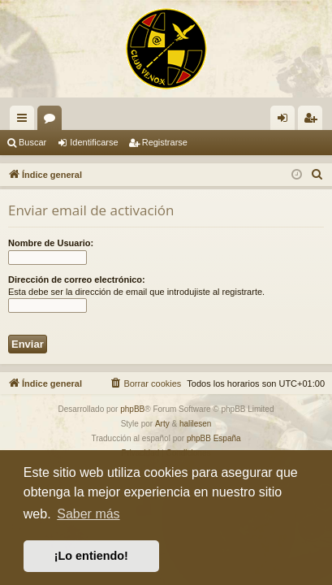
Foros (53, 121)
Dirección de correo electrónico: (76, 279)
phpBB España (214, 438)
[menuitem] (317, 175)
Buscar (32, 142)
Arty (162, 423)
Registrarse (165, 142)
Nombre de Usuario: (50, 243)
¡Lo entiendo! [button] (91, 555)
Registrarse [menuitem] (313, 121)
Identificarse (94, 142)
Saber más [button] (88, 514)
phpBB (132, 409)
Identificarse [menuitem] (286, 121)
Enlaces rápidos (25, 121)
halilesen (195, 423)
